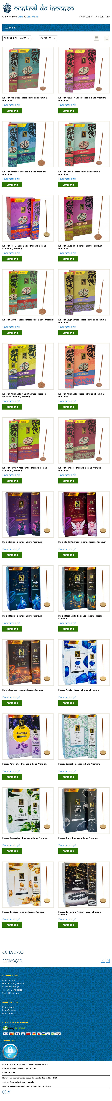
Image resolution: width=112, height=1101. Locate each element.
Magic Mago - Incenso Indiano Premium (22, 616)
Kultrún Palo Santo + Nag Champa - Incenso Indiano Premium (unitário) (24, 395)
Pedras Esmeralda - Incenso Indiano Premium (25, 838)
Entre (20, 16)
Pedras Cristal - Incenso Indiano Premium (79, 764)
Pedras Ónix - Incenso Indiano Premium (78, 838)
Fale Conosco (8, 1013)
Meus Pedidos (9, 1010)
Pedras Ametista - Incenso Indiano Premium (24, 764)
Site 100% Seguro (10, 992)
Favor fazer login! (11, 104)
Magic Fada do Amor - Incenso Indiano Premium (82, 542)
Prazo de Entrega (10, 986)
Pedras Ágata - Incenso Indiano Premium (78, 690)
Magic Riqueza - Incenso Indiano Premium (23, 690)
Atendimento (103, 16)
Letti (4, 1098)
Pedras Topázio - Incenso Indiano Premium (23, 912)
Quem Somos (8, 980)
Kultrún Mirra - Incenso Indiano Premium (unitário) (27, 319)
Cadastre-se (32, 16)
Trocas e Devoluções (12, 989)
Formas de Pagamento (13, 983)
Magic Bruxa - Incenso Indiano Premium (22, 542)
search (105, 28)
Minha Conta (85, 16)
